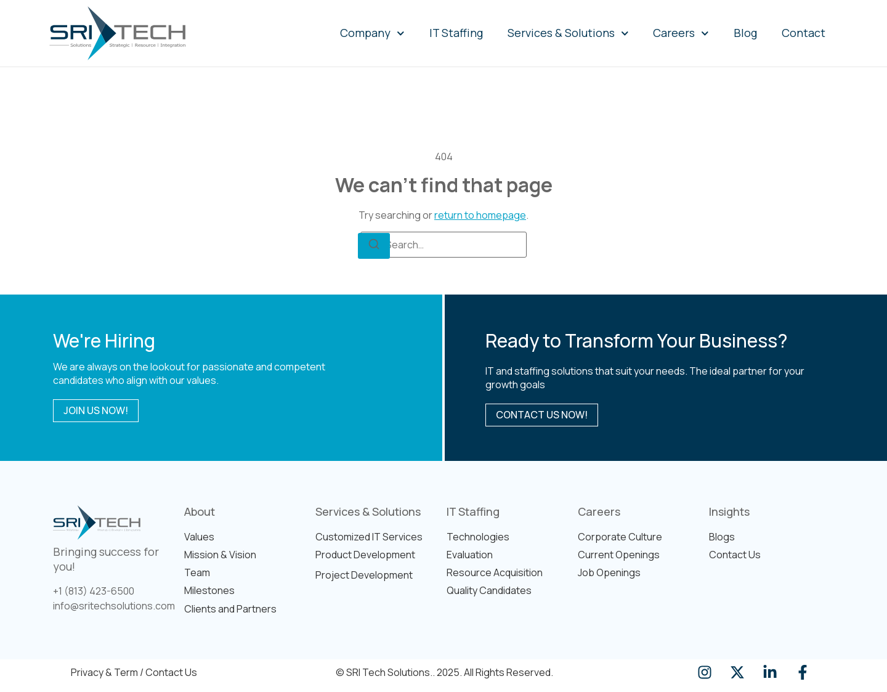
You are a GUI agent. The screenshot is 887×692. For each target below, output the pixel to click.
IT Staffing (456, 32)
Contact (803, 32)
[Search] (374, 246)
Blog (745, 32)
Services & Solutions (568, 33)
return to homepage (480, 215)
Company (372, 33)
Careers (681, 33)
